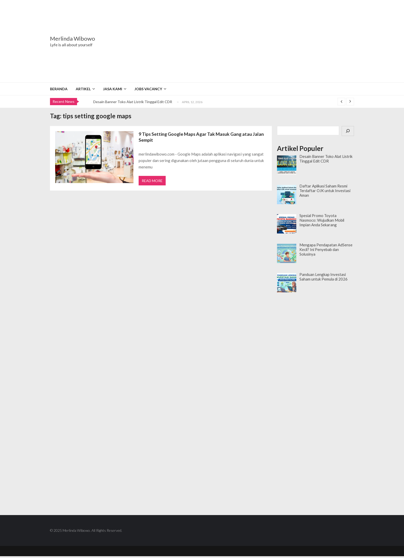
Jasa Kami (112, 89)
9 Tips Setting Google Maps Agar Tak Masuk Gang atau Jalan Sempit (202, 137)
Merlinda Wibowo (72, 38)
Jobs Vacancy (148, 89)
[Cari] (347, 131)
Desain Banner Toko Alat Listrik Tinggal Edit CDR (132, 102)
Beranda (59, 89)
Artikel (83, 89)
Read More (152, 182)
